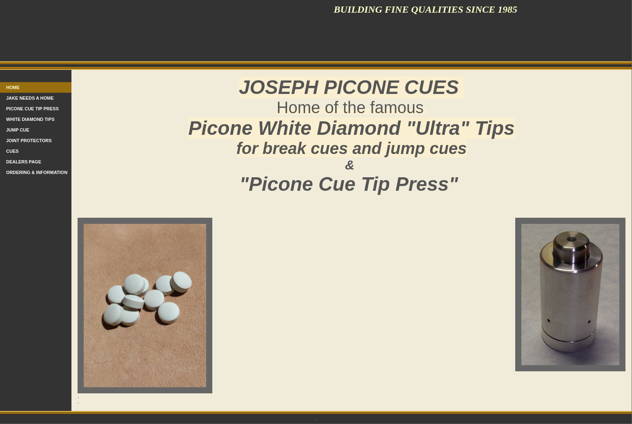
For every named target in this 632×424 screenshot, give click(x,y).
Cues (12, 151)
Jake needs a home (30, 98)
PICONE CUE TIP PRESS (32, 108)
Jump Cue (17, 129)
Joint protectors (29, 140)
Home (13, 87)
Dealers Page (23, 161)
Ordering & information (36, 172)
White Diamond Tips (30, 119)
